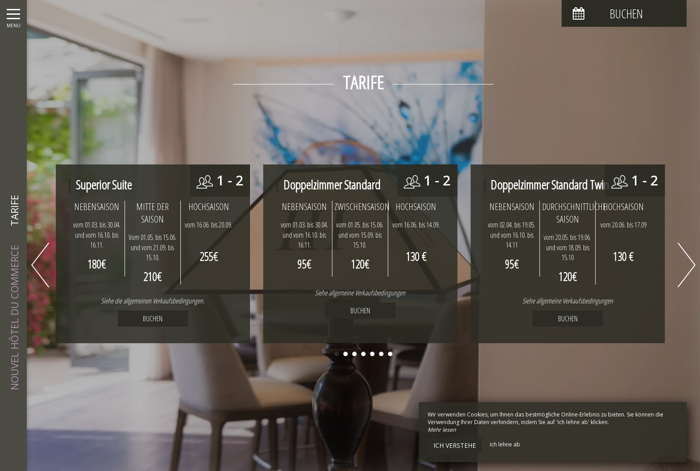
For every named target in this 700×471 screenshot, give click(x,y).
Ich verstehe (454, 445)
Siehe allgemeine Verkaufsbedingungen (360, 293)
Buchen (360, 310)
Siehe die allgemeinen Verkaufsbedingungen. (152, 301)
